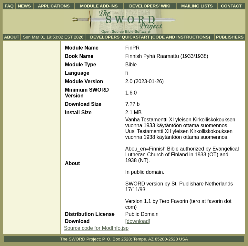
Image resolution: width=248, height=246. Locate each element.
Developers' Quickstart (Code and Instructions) (150, 37)
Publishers (229, 37)
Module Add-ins (99, 6)
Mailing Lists (197, 6)
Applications (54, 6)
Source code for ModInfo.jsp (96, 228)
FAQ (9, 6)
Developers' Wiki (149, 6)
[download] (137, 221)
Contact (231, 6)
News (24, 6)
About (11, 37)
